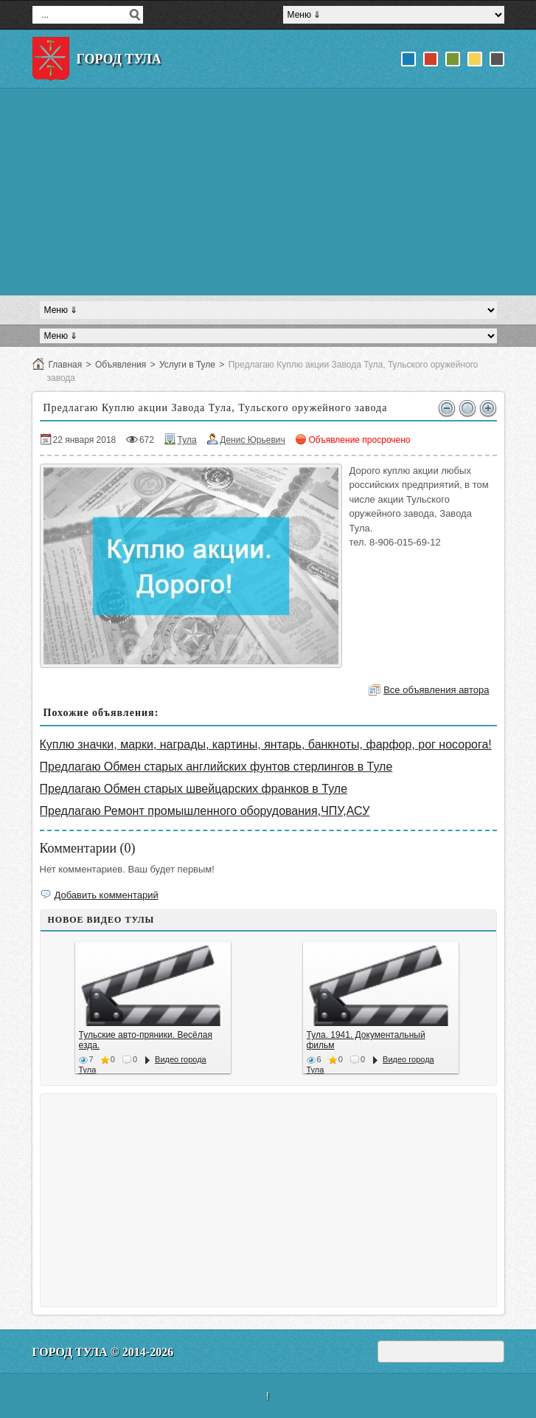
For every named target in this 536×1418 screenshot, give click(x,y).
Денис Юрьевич (252, 440)
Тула (187, 440)
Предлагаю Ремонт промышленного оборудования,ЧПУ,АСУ (205, 811)
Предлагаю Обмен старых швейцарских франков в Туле (194, 788)
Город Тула (119, 59)
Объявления (120, 364)
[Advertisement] (268, 192)
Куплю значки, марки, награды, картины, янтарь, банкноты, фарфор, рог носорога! (266, 744)
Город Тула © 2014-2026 (103, 1352)
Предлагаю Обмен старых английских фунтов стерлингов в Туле (216, 766)
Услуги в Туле (187, 364)
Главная (66, 364)
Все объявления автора (436, 689)
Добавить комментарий (107, 895)
